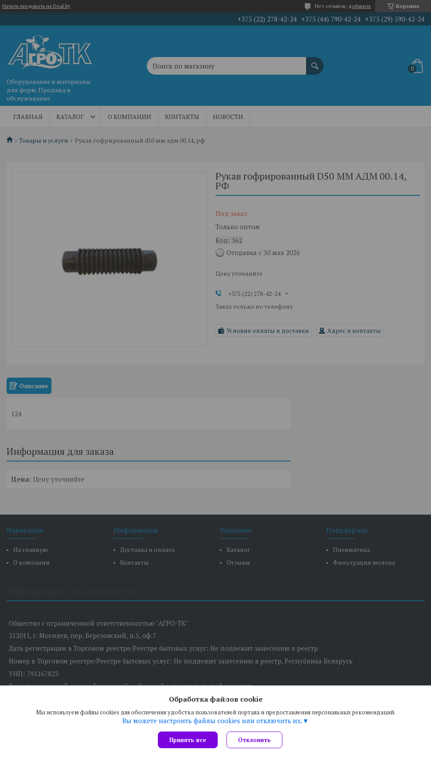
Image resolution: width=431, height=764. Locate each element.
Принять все (187, 740)
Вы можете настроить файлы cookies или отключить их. (212, 720)
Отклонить (254, 740)
